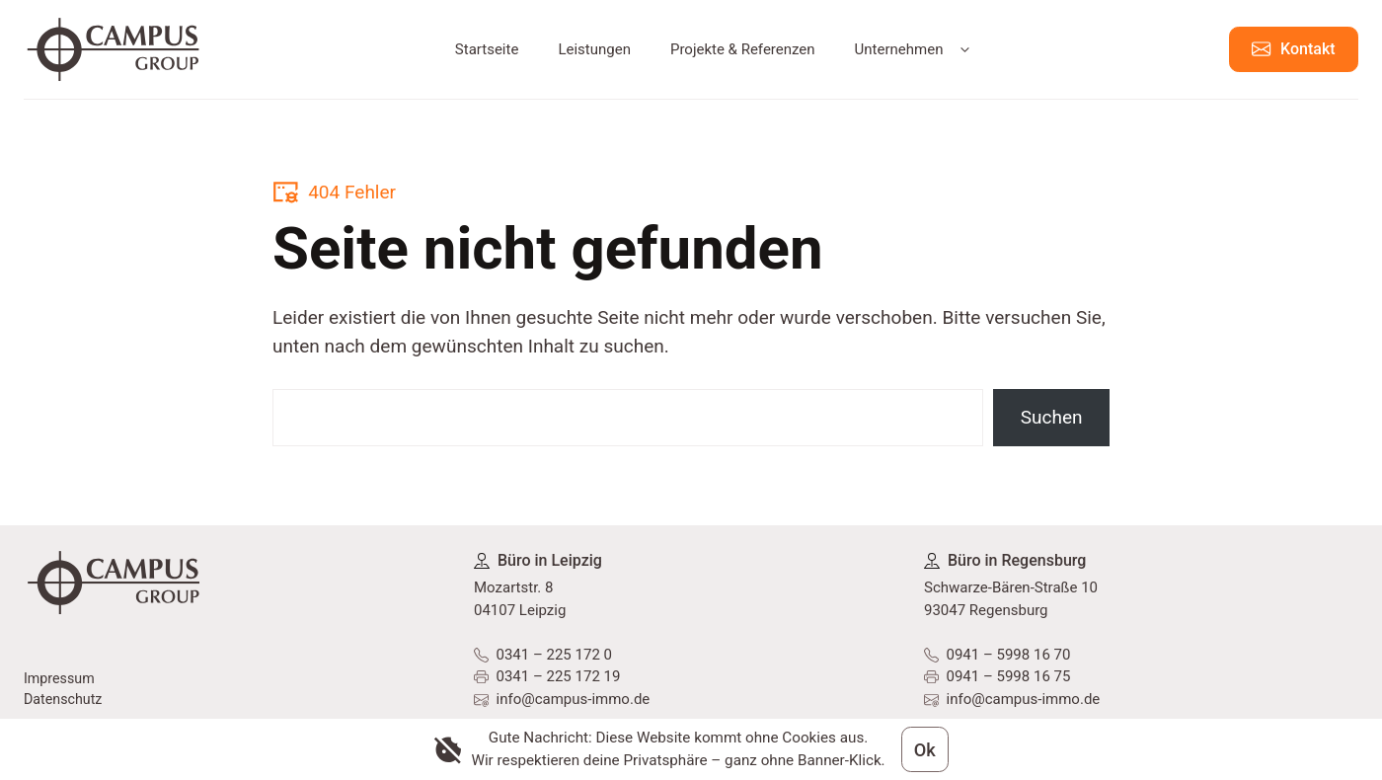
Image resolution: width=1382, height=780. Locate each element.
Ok (924, 748)
